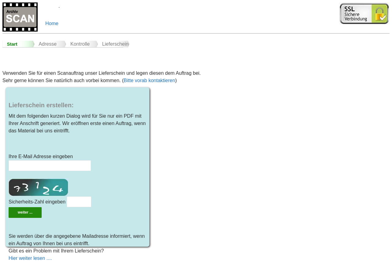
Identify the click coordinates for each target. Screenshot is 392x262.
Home (51, 23)
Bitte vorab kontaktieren (149, 80)
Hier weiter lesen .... (30, 258)
